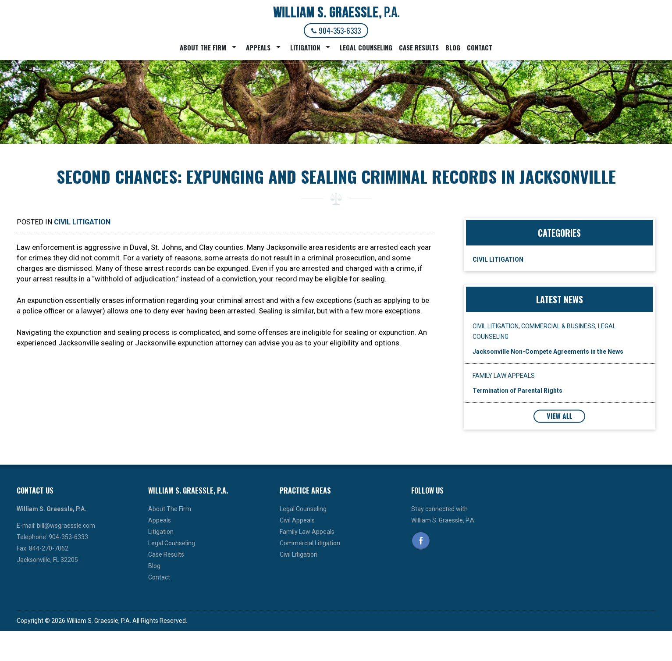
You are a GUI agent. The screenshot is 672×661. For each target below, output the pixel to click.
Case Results (419, 47)
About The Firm (203, 47)
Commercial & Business (558, 326)
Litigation (305, 47)
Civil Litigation (82, 222)
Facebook (420, 541)
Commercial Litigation (310, 543)
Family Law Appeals (504, 375)
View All (559, 416)
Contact (479, 47)
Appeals (258, 47)
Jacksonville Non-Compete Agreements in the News (548, 351)
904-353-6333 (336, 30)
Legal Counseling (366, 47)
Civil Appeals (297, 520)
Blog (452, 47)
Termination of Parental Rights (517, 390)
